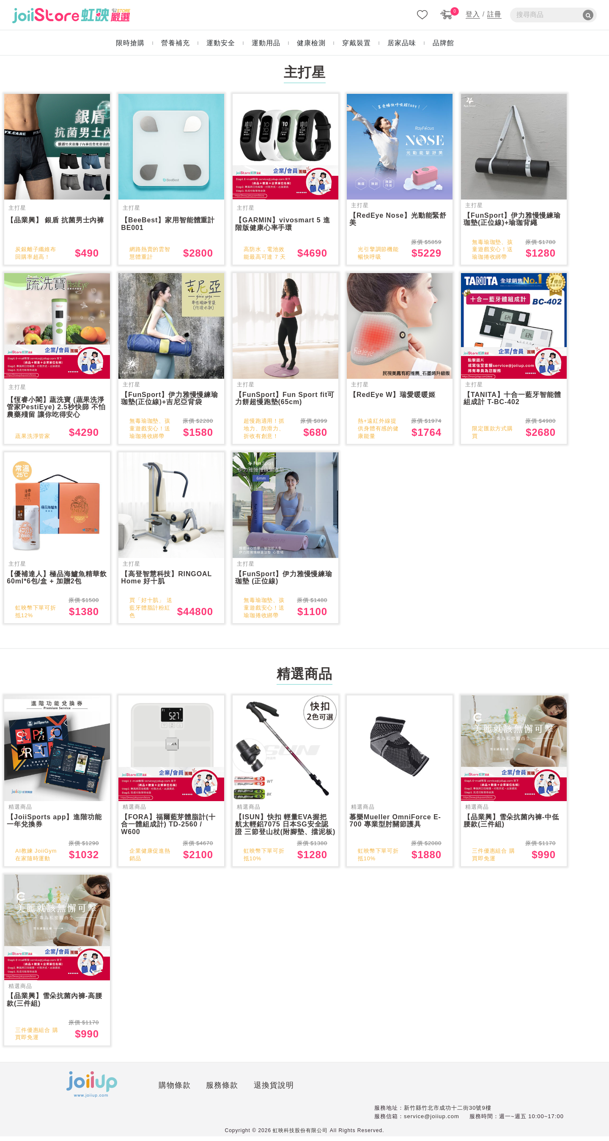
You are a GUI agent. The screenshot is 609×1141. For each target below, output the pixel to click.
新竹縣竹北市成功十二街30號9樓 (447, 1112)
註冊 (494, 14)
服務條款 (173, 1091)
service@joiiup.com (431, 1121)
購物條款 (125, 1091)
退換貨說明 (224, 1091)
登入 (473, 14)
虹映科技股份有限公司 (300, 1135)
